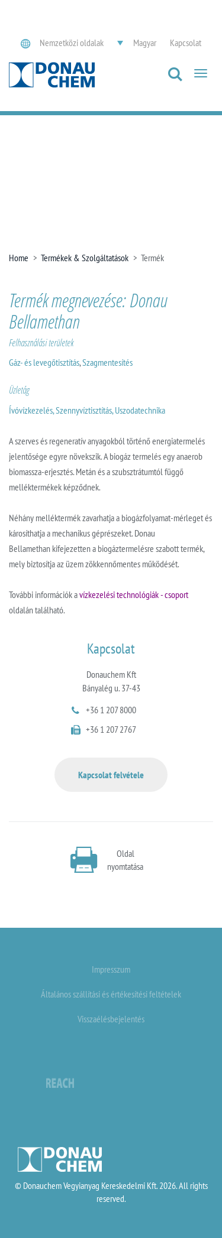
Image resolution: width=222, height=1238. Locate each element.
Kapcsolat (185, 42)
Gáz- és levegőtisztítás (44, 362)
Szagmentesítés (107, 362)
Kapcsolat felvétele (111, 775)
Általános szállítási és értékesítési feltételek (111, 994)
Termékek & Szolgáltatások (84, 258)
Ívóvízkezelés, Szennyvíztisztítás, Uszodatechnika (87, 410)
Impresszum (111, 969)
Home (18, 258)
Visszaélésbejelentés (111, 1019)
